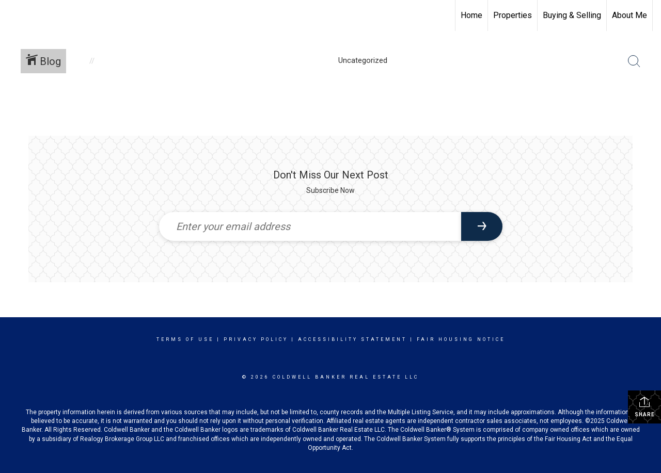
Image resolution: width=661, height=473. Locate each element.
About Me (629, 15)
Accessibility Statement (352, 339)
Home (471, 15)
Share (645, 406)
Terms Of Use (185, 339)
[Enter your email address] (310, 226)
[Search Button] (634, 61)
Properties (512, 15)
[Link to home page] (13, 15)
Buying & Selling (572, 15)
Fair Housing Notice (461, 339)
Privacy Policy (256, 339)
